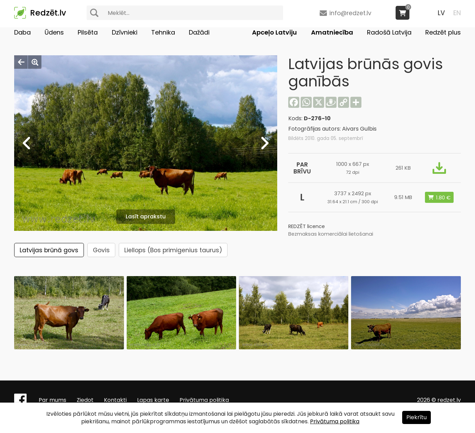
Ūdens (54, 32)
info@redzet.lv (350, 13)
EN (457, 13)
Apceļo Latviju (274, 32)
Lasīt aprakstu (146, 216)
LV (441, 13)
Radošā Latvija (389, 32)
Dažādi (199, 32)
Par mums (52, 400)
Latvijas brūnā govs (49, 250)
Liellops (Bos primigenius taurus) (173, 250)
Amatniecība (332, 32)
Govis (101, 250)
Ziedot (85, 400)
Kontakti (115, 400)
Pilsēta (88, 32)
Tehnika (163, 32)
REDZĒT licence (306, 226)
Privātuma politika (204, 400)
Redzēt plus (443, 32)
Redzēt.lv (48, 12)
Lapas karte (153, 400)
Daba (22, 32)
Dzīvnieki (124, 32)
